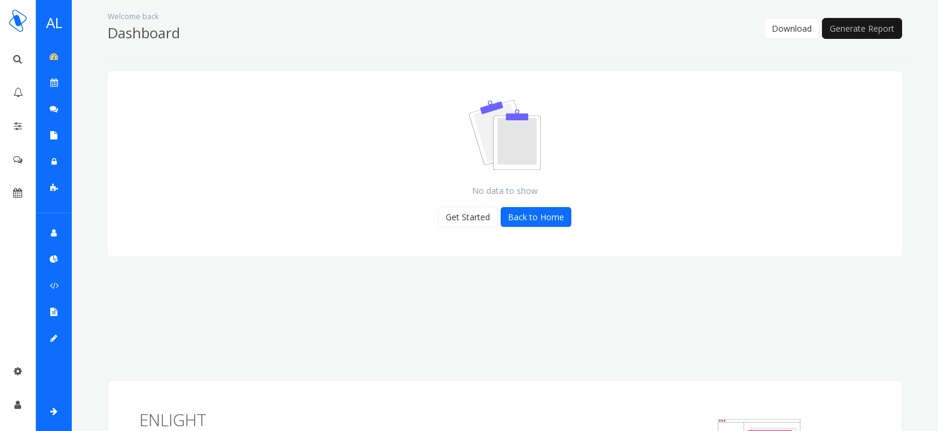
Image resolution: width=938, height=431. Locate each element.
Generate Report (862, 28)
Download (792, 28)
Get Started (468, 217)
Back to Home (536, 217)
